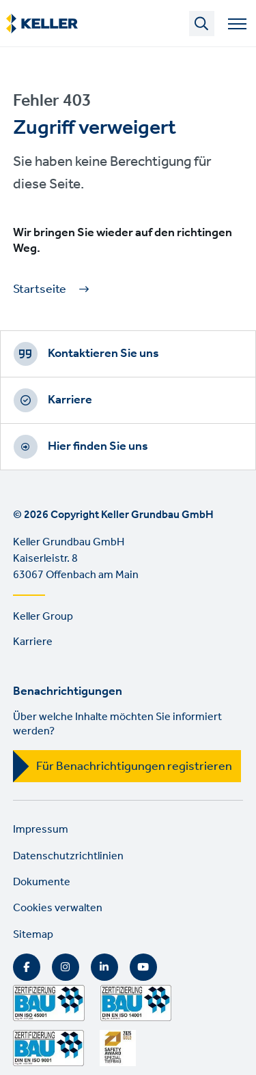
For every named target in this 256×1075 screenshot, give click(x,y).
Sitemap (33, 934)
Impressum (40, 829)
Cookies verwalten (57, 908)
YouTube (143, 967)
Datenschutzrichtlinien (68, 856)
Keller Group (43, 616)
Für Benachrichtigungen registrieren (134, 766)
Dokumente (41, 882)
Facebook (26, 967)
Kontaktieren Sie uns (103, 353)
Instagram (65, 967)
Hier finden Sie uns (98, 446)
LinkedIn (104, 967)
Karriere (70, 400)
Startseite (39, 290)
